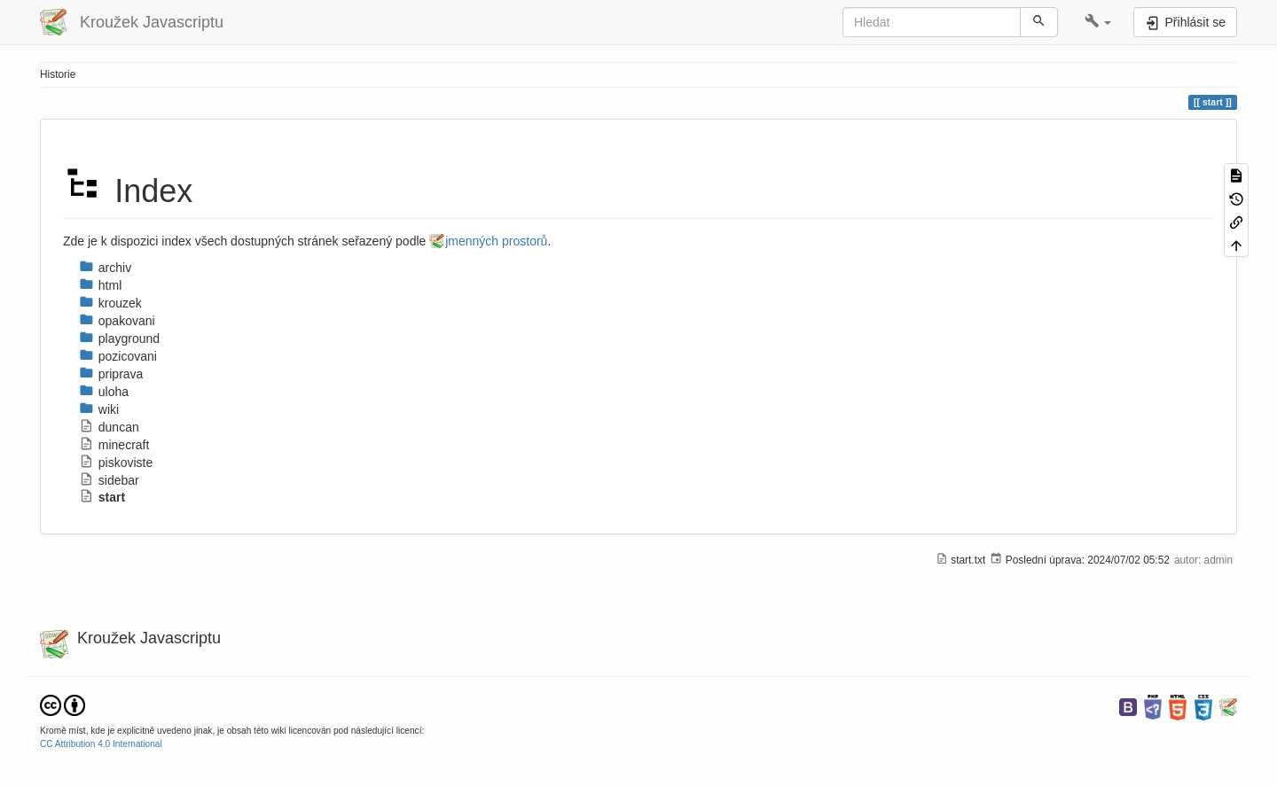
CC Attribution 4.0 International (101, 744)
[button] (1098, 22)
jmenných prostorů (496, 241)
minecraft (114, 445)
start (102, 497)
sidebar (109, 480)
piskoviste (116, 462)
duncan (109, 427)
